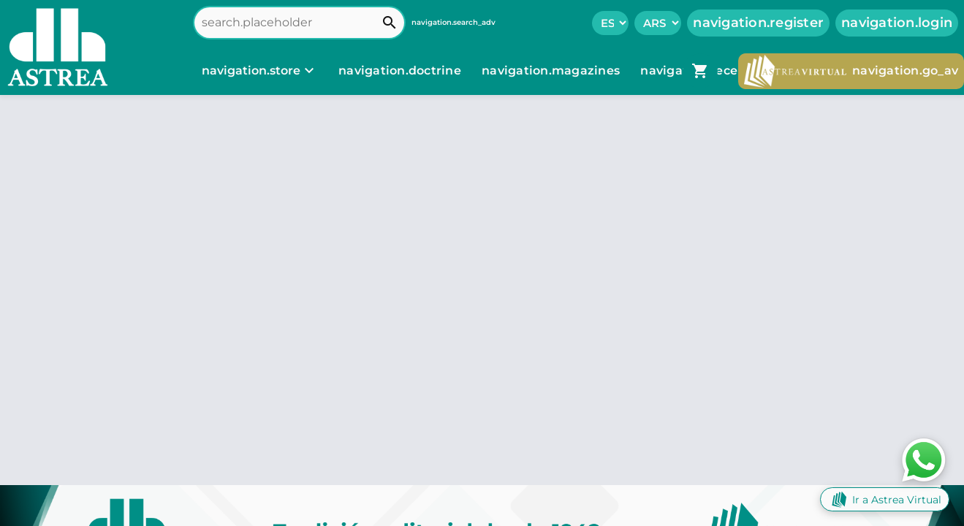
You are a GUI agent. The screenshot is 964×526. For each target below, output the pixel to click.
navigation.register (758, 23)
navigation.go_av (851, 71)
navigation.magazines (552, 70)
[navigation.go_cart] (700, 70)
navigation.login (896, 23)
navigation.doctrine (399, 70)
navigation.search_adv (453, 22)
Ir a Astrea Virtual (884, 499)
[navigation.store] (260, 71)
